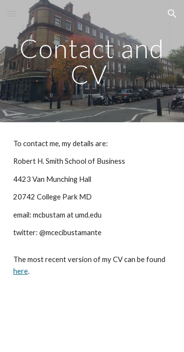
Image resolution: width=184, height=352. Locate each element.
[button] (12, 13)
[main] (92, 61)
